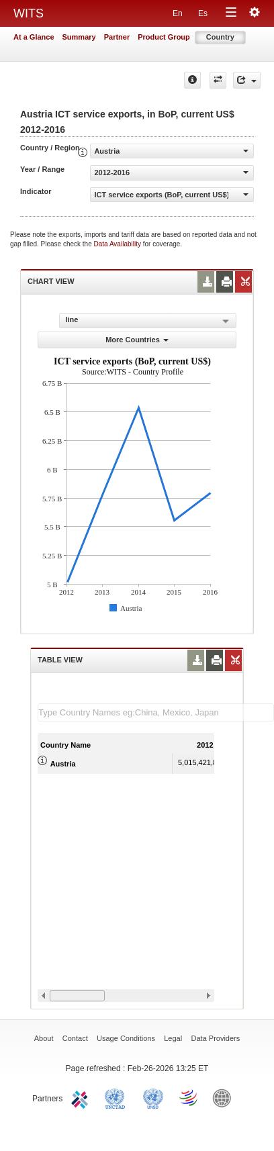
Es (203, 13)
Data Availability (118, 244)
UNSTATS (153, 1097)
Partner (117, 37)
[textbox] (156, 712)
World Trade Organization (189, 1097)
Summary (79, 37)
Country (220, 37)
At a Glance (33, 37)
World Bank (225, 1097)
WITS (28, 13)
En (178, 13)
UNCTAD (117, 1097)
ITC (81, 1097)
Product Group (164, 37)
